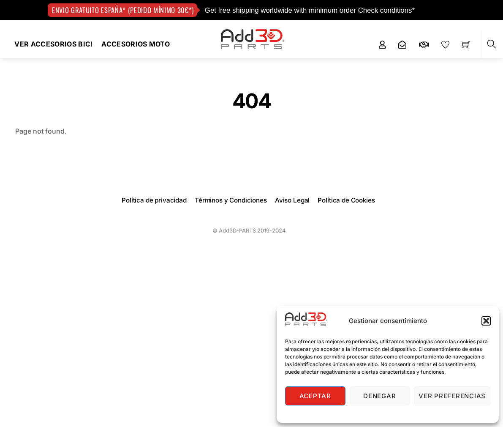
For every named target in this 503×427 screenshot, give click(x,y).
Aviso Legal (292, 200)
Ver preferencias (452, 396)
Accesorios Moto (135, 44)
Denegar (379, 396)
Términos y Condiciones (231, 200)
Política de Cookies (346, 200)
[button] (486, 321)
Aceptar (315, 396)
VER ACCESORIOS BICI (53, 44)
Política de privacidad (154, 200)
